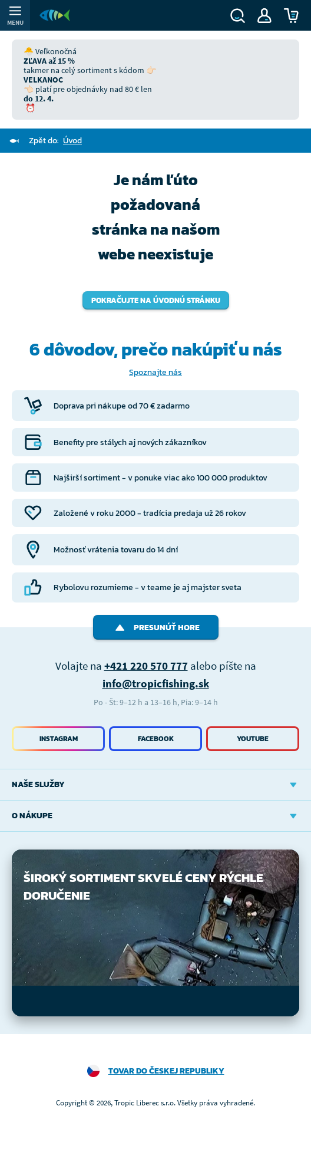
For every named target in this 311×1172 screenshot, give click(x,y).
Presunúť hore (156, 627)
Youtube (253, 738)
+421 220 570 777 (146, 666)
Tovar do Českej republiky (166, 1071)
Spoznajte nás (155, 372)
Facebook (156, 738)
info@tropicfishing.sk (155, 683)
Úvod (72, 140)
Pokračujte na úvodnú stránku (155, 300)
